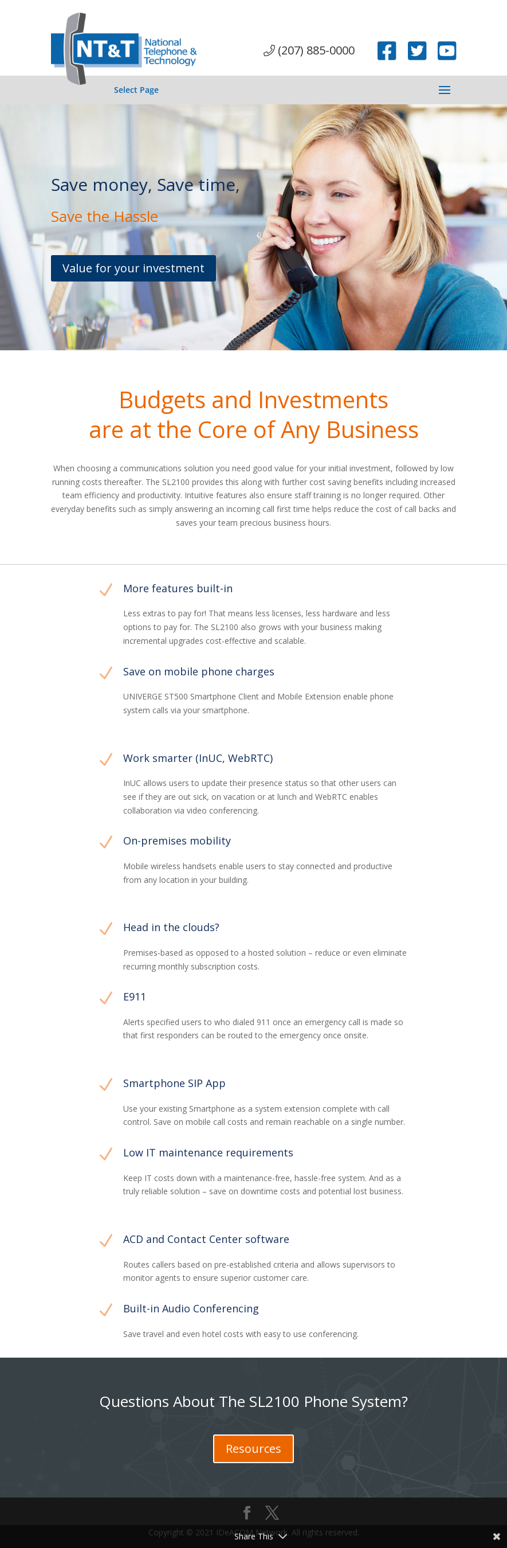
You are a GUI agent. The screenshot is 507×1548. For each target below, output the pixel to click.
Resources (253, 1448)
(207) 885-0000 (309, 50)
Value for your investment (133, 268)
